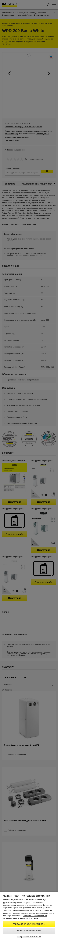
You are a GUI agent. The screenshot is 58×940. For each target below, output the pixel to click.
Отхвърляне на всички (29, 931)
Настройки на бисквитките (29, 937)
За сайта (34, 918)
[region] (29, 916)
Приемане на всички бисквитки (29, 924)
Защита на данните (21, 918)
